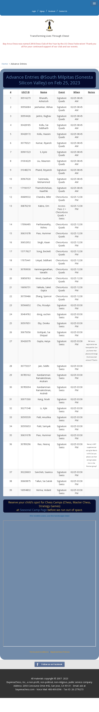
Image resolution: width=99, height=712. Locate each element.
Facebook (51, 11)
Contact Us (63, 11)
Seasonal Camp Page (33, 510)
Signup (42, 11)
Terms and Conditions (39, 652)
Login (34, 11)
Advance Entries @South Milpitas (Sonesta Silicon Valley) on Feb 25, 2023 (49, 80)
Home (5, 63)
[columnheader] (10, 92)
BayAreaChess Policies (60, 652)
